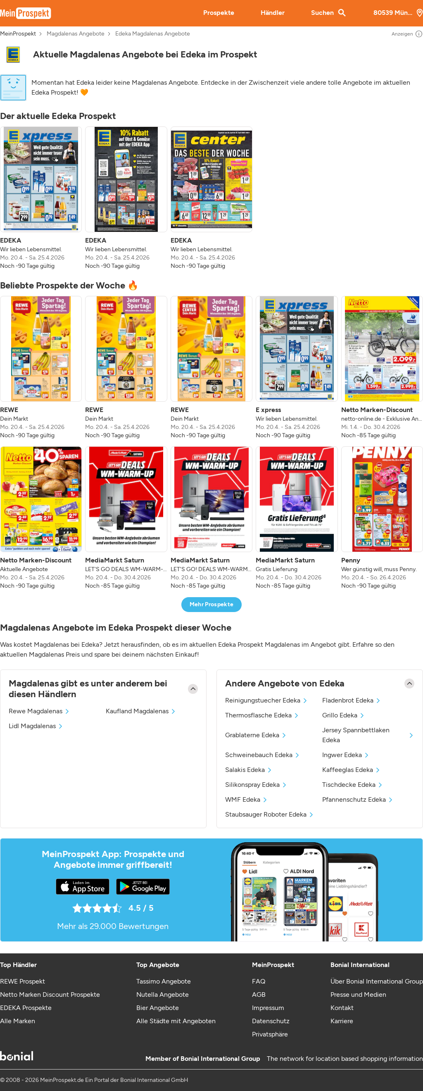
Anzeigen (407, 34)
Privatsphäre (270, 1034)
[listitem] (41, 198)
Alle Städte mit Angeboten (176, 1021)
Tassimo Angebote (163, 981)
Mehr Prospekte (212, 604)
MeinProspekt (18, 34)
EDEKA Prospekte (26, 1008)
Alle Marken (17, 1021)
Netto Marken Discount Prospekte (50, 994)
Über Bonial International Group (376, 981)
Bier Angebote (157, 1008)
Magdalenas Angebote (76, 34)
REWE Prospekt (22, 981)
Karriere (341, 1021)
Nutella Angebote (162, 994)
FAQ (258, 981)
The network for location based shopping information (345, 1058)
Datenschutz (271, 1021)
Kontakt (342, 1008)
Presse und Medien (358, 994)
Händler (273, 13)
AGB (259, 994)
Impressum (268, 1008)
